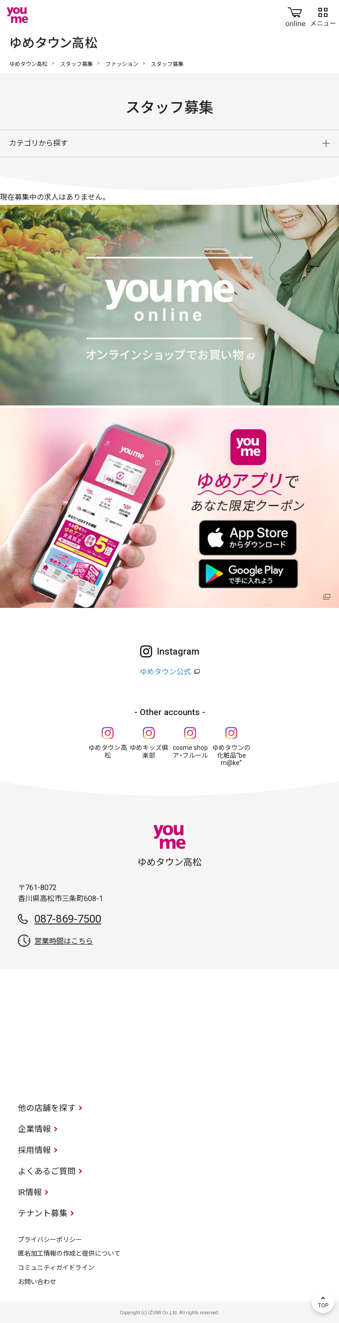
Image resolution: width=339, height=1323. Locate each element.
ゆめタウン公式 (165, 671)
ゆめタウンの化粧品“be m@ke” (231, 755)
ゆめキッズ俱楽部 (149, 751)
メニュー (323, 15)
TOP (323, 1301)
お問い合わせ (37, 1281)
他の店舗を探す (47, 1108)
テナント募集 (42, 1213)
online (295, 15)
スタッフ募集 (76, 64)
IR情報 (30, 1192)
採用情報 (34, 1150)
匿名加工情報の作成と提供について (69, 1253)
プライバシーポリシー (50, 1239)
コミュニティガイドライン (56, 1267)
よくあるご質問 (47, 1171)
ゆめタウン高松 (28, 64)
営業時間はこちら (63, 941)
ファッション (121, 64)
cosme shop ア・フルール (190, 751)
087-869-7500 (67, 919)
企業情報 (34, 1129)
